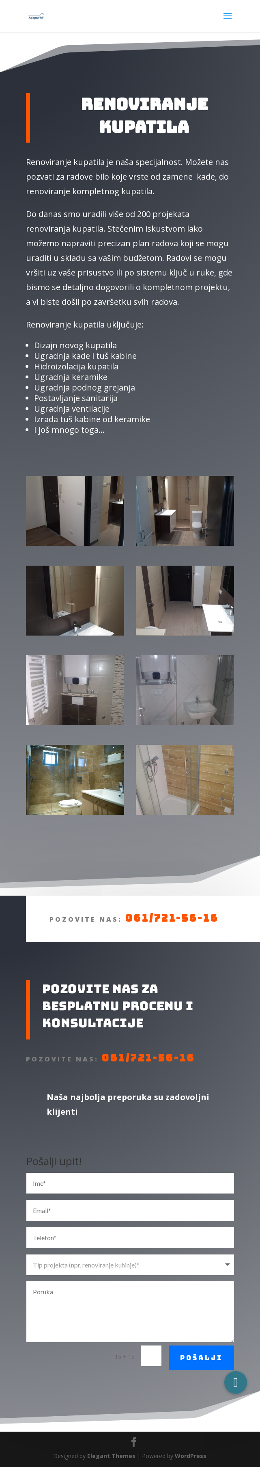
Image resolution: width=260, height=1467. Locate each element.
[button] (235, 1382)
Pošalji (201, 1405)
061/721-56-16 (82, 966)
